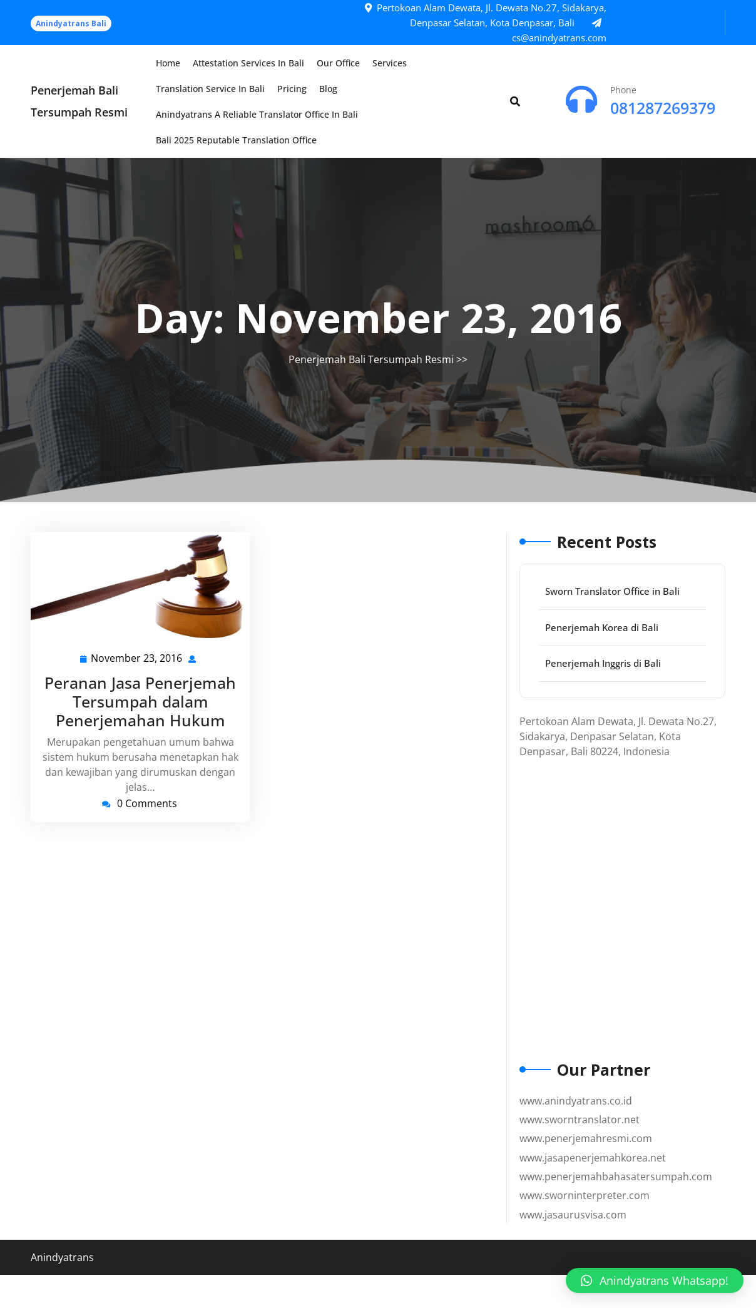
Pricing (292, 89)
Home (168, 63)
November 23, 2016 (137, 658)
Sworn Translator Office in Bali (612, 591)
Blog (328, 89)
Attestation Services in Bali (248, 63)
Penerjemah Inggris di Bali (603, 663)
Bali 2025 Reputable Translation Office (236, 140)
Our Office (338, 63)
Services (389, 63)
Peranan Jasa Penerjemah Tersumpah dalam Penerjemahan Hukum (140, 701)
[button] (654, 1280)
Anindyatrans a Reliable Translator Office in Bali (257, 114)
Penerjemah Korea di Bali (601, 627)
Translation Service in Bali (210, 89)
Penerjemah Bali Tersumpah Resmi (371, 359)
